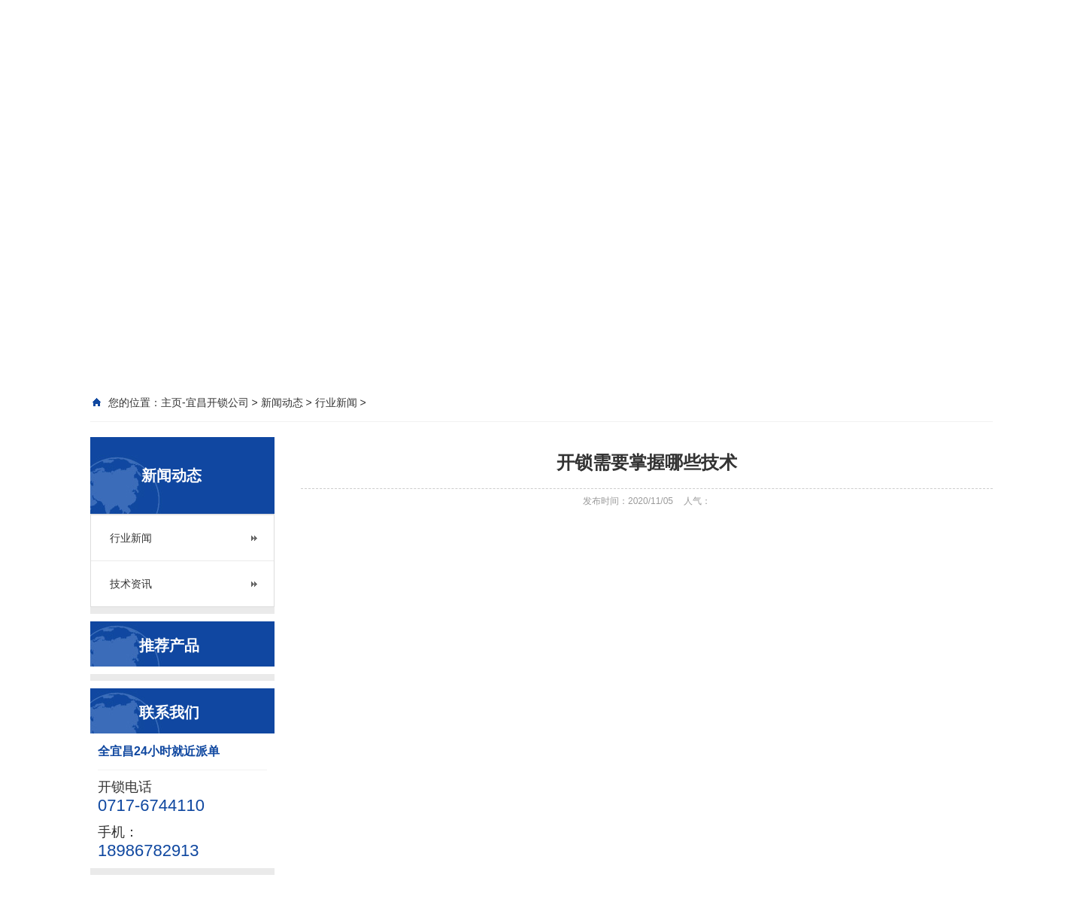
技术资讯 (131, 584)
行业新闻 (131, 538)
